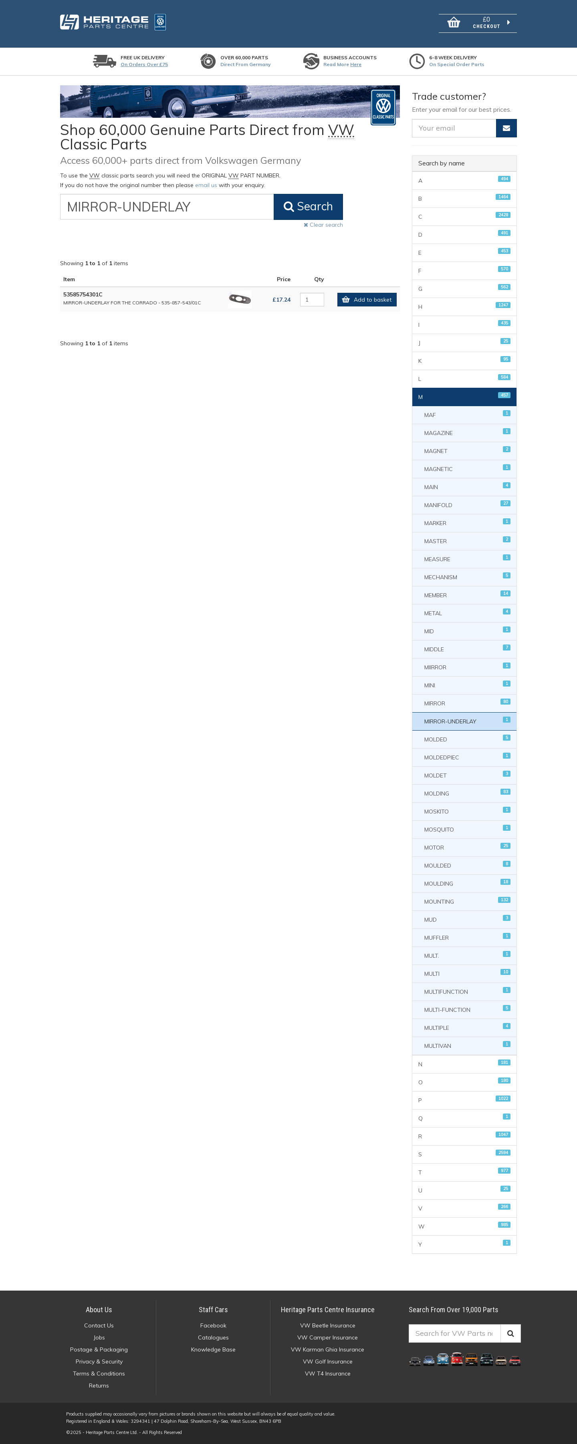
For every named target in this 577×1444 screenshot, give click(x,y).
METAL (467, 612)
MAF (467, 414)
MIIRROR (467, 667)
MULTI (467, 973)
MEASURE (467, 558)
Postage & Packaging (99, 1349)
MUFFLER (467, 937)
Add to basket (364, 299)
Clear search (323, 224)
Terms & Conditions (99, 1373)
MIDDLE (467, 648)
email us (206, 185)
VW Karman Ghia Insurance (327, 1349)
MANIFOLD (467, 504)
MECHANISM (467, 576)
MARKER (467, 522)
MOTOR (467, 847)
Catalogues (213, 1337)
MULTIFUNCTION (467, 991)
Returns (99, 1385)
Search (308, 206)
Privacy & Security (99, 1361)
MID (467, 630)
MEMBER (467, 594)
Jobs (99, 1337)
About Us (99, 1309)
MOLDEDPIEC (467, 757)
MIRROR (467, 703)
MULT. (467, 955)
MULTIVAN (467, 1045)
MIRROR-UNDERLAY (467, 721)
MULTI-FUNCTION (467, 1009)
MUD (467, 919)
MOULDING (467, 883)
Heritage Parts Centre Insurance (328, 1309)
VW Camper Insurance (327, 1337)
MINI (467, 685)
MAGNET (467, 450)
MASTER (467, 540)
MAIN (467, 486)
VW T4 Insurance (328, 1373)
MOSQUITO (467, 829)
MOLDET (467, 775)
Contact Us (99, 1325)
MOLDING (467, 793)
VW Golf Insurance (328, 1361)
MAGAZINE (467, 432)
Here (355, 64)
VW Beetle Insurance (327, 1325)
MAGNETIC (467, 468)
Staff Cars (213, 1309)
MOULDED (467, 865)
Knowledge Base (213, 1349)
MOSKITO (467, 811)
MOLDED (467, 739)
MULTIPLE (467, 1027)
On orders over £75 (144, 64)
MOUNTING (467, 901)
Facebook (213, 1325)
